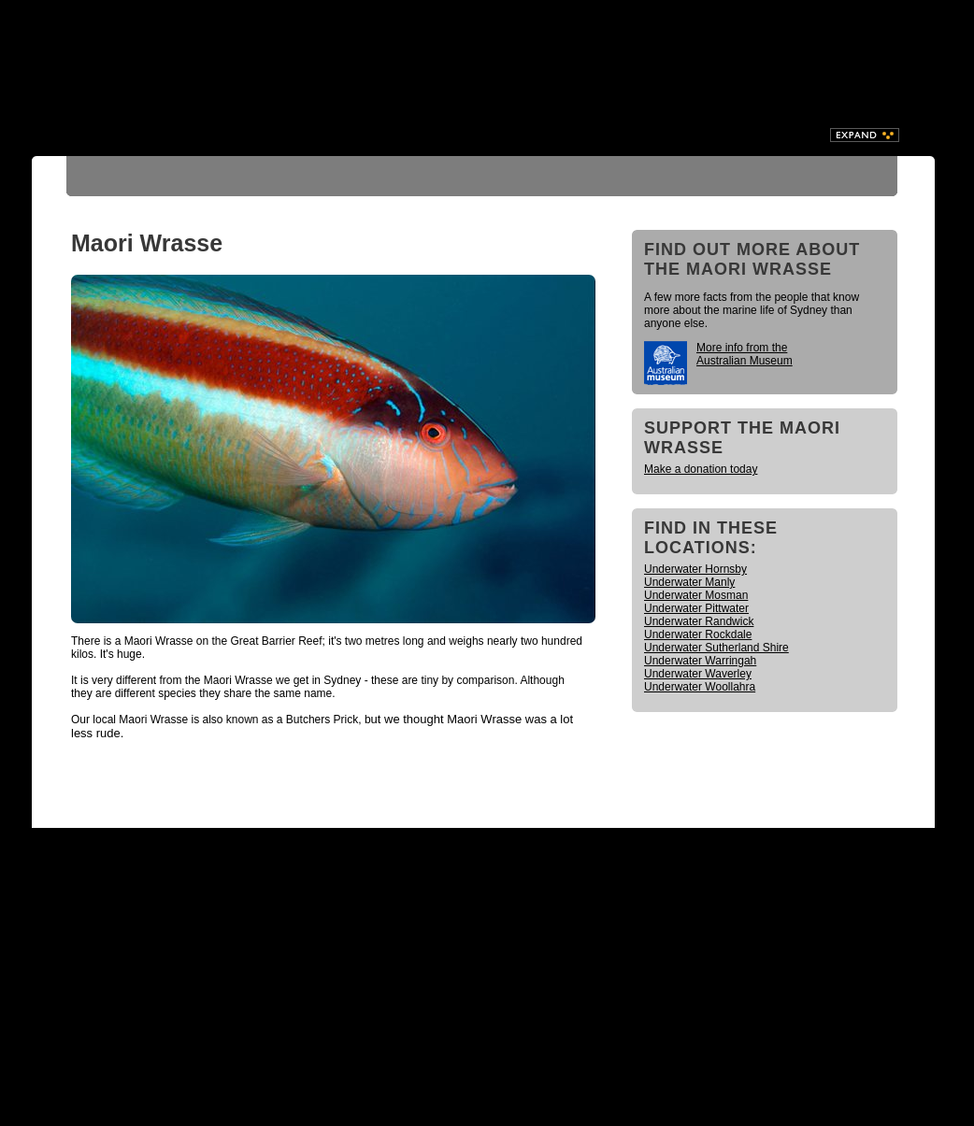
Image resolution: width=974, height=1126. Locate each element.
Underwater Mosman (696, 595)
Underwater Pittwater (696, 608)
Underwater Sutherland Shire (716, 647)
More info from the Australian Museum (744, 354)
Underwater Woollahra (699, 686)
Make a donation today (700, 469)
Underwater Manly (689, 582)
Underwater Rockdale (698, 634)
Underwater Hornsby (695, 569)
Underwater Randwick (698, 621)
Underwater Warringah (700, 660)
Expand (864, 135)
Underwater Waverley (698, 673)
